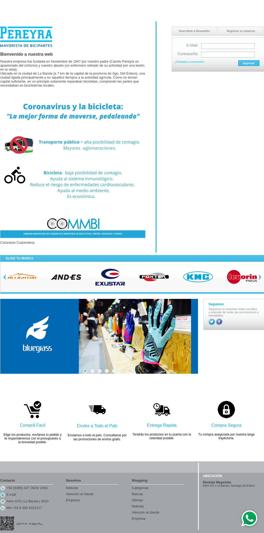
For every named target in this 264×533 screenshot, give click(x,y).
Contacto (224, 5)
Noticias (72, 488)
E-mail (11, 495)
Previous (4, 277)
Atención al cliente (80, 494)
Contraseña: (188, 54)
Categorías (140, 488)
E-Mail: (193, 45)
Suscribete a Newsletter (194, 31)
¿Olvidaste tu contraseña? (189, 61)
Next (260, 277)
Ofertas (137, 500)
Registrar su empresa (241, 31)
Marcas (137, 494)
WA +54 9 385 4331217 (24, 508)
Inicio (212, 5)
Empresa (73, 500)
